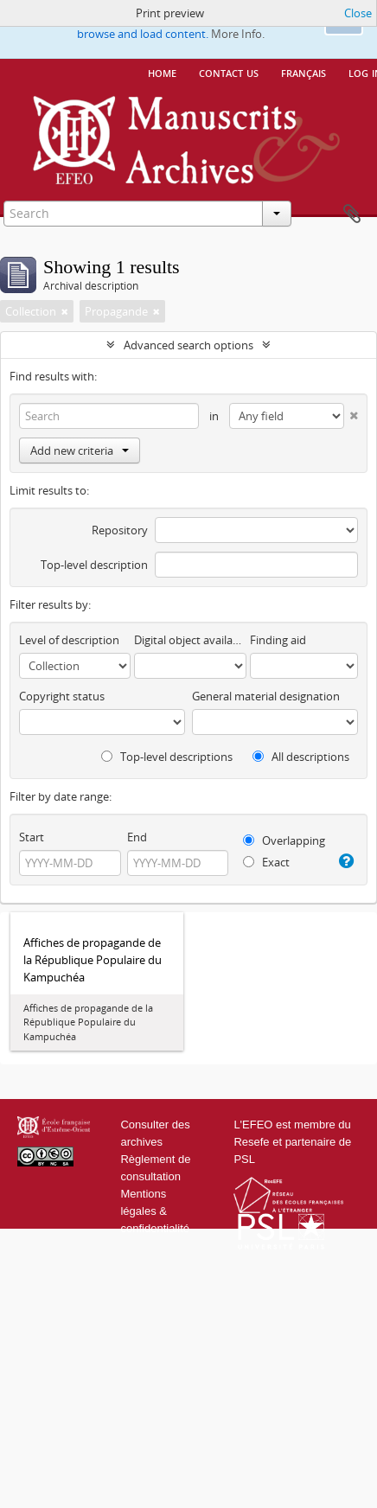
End (137, 837)
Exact (266, 862)
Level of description (69, 640)
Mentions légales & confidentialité (154, 1211)
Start (31, 837)
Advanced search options (188, 345)
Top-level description (94, 564)
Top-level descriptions (167, 756)
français (303, 71)
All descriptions (300, 756)
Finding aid (278, 640)
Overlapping (284, 840)
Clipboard (352, 214)
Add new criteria (79, 450)
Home (162, 71)
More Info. (238, 34)
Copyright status (62, 696)
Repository (120, 530)
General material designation (266, 696)
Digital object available (190, 640)
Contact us (229, 71)
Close (358, 13)
